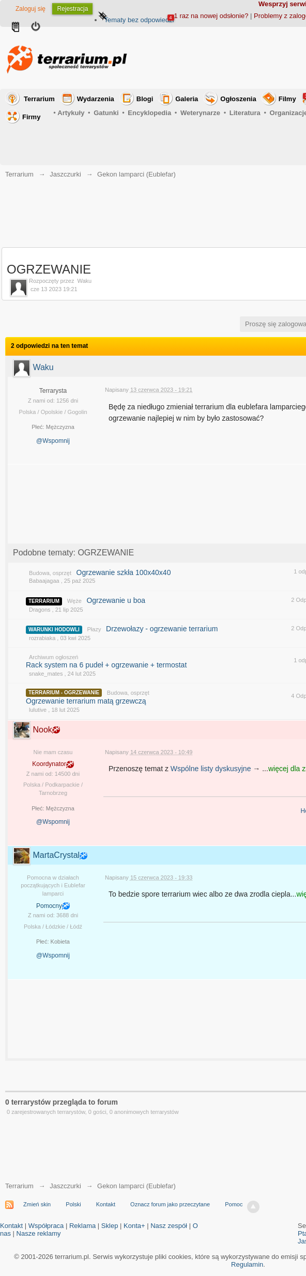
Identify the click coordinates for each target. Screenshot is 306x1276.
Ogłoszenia (238, 99)
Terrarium (39, 99)
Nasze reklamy (39, 1233)
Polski (73, 1204)
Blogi (145, 99)
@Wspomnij (53, 440)
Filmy (287, 99)
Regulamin (247, 1264)
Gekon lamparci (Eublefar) (136, 1186)
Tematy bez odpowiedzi (139, 20)
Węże (74, 601)
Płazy (94, 629)
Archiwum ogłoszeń (53, 657)
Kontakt (105, 1204)
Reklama (82, 1226)
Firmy (31, 117)
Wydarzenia (95, 99)
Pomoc (233, 1204)
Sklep (109, 1226)
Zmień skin (37, 1204)
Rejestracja (72, 8)
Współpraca (46, 1226)
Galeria (186, 99)
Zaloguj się (30, 8)
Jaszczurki (65, 1186)
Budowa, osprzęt (50, 573)
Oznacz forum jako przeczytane (170, 1204)
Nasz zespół (168, 1226)
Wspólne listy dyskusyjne (211, 768)
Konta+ (134, 1226)
